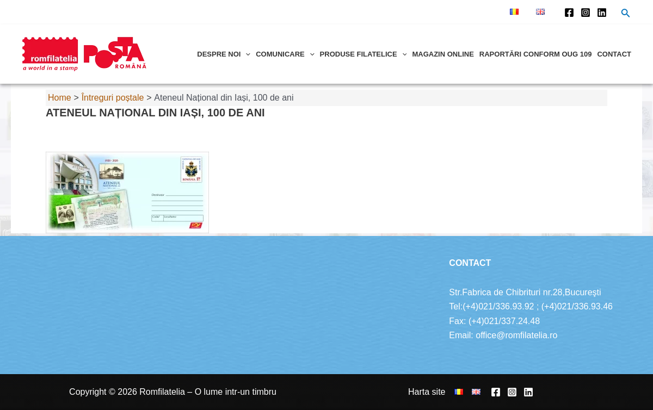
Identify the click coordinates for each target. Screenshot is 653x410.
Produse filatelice (363, 54)
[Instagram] (585, 12)
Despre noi (223, 54)
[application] (245, 54)
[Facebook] (569, 12)
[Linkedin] (602, 12)
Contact (614, 54)
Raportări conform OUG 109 (535, 54)
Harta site (426, 391)
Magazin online (442, 54)
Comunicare (285, 54)
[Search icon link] (626, 14)
